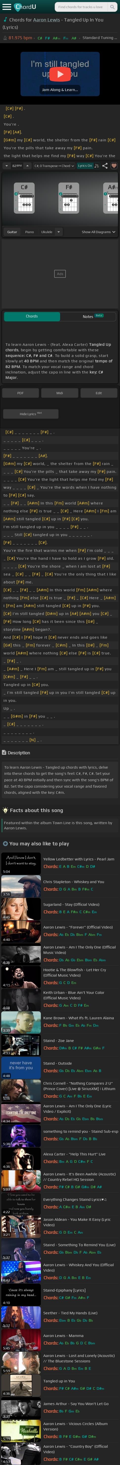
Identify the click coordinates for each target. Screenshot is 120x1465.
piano (29, 232)
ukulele (46, 232)
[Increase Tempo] (27, 165)
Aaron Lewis (46, 19)
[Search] (112, 7)
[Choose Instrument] (58, 232)
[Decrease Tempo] (6, 165)
